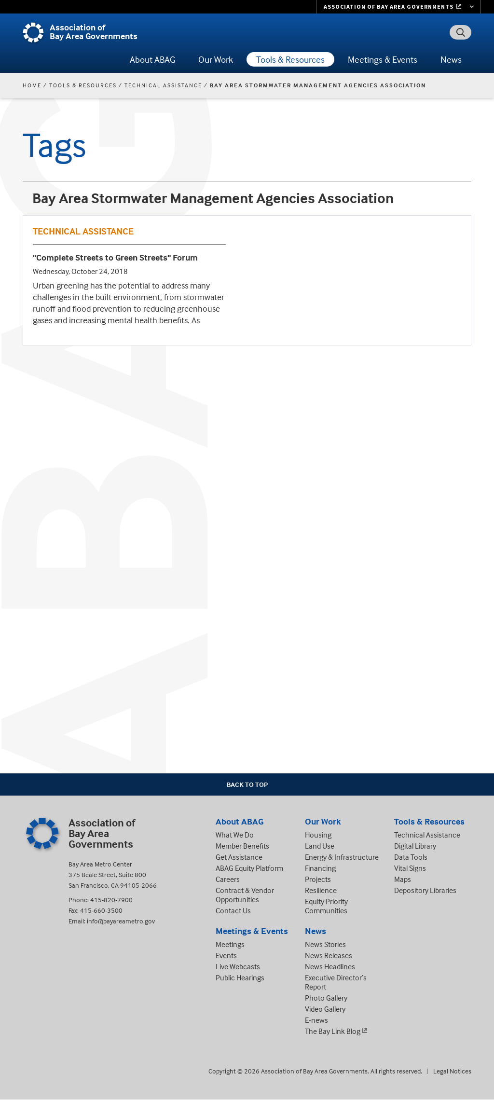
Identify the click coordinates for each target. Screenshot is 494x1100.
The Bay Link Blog (332, 1031)
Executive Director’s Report (336, 982)
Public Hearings (240, 977)
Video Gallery (325, 1009)
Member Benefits (242, 846)
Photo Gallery (326, 998)
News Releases (328, 955)
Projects (318, 879)
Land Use (319, 846)
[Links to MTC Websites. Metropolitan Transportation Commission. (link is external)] (398, 7)
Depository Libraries (425, 890)
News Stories (325, 944)
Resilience (321, 890)
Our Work (215, 59)
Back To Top (247, 784)
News (451, 59)
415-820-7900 (111, 899)
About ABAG (152, 59)
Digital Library (415, 846)
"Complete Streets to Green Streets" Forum (115, 257)
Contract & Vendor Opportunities (245, 894)
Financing (320, 868)
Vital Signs (410, 868)
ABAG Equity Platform (249, 868)
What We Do (235, 834)
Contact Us (233, 910)
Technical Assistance (163, 85)
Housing (318, 834)
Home (32, 85)
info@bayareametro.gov (121, 921)
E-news (316, 1020)
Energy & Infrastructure (342, 857)
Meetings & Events (382, 59)
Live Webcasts (238, 966)
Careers (228, 879)
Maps (402, 879)
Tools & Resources (290, 59)
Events (226, 955)
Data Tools (410, 857)
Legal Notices (452, 1071)
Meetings (230, 944)
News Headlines (330, 966)
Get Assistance (239, 857)
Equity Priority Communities (326, 905)
